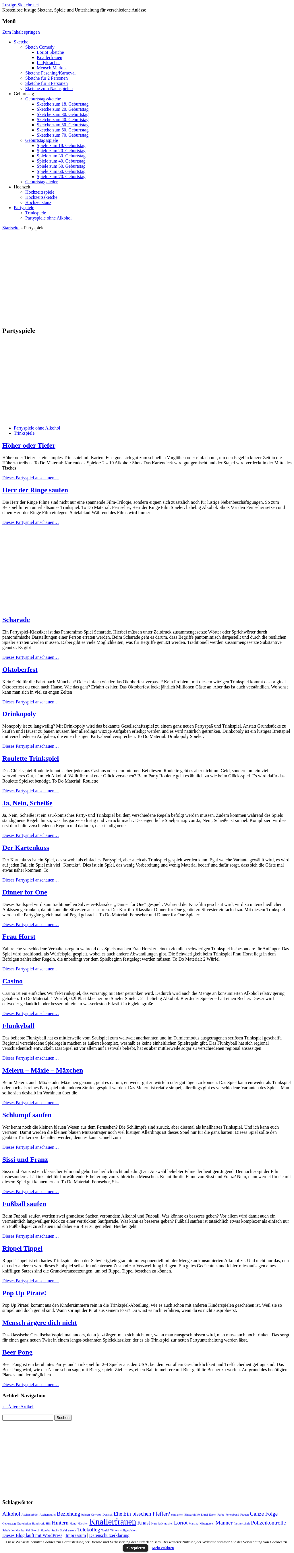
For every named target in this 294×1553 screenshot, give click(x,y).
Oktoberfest (20, 669)
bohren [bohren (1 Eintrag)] (85, 1514)
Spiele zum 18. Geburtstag (61, 145)
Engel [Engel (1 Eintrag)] (204, 1514)
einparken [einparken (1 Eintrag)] (177, 1514)
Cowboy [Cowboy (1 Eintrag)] (96, 1514)
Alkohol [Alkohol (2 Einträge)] (11, 1514)
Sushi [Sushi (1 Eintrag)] (63, 1530)
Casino (12, 981)
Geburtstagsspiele (41, 140)
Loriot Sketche (50, 52)
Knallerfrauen (49, 57)
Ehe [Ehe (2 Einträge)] (118, 1514)
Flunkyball (18, 1025)
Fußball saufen (24, 1203)
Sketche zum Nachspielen (49, 88)
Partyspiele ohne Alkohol (48, 217)
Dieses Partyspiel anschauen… (30, 477)
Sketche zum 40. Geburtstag (62, 119)
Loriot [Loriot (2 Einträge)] (181, 1523)
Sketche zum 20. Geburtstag (62, 109)
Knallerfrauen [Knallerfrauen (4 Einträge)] (112, 1521)
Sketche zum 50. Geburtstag (62, 124)
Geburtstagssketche (43, 98)
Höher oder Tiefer (28, 445)
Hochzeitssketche (41, 197)
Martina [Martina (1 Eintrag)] (193, 1523)
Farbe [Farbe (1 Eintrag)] (220, 1514)
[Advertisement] (147, 275)
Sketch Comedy (40, 47)
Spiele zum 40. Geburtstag (61, 161)
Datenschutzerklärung (109, 1535)
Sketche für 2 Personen (46, 78)
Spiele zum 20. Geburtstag (61, 150)
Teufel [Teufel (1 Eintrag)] (105, 1530)
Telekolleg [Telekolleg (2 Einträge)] (88, 1530)
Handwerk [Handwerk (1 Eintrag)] (38, 1523)
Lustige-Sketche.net (20, 4)
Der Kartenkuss (25, 847)
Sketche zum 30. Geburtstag (62, 114)
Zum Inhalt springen (21, 32)
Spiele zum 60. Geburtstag (61, 171)
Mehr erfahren (163, 1548)
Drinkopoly (19, 714)
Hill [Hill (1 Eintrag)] (48, 1523)
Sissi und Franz (25, 1159)
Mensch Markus (52, 67)
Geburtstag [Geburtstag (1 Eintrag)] (9, 1523)
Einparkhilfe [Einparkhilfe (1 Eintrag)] (192, 1514)
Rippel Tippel (22, 1248)
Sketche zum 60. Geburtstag (62, 129)
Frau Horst (18, 936)
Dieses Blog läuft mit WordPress (32, 1535)
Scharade (16, 619)
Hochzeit (22, 186)
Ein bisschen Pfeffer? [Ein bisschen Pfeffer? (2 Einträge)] (146, 1514)
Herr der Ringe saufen (35, 490)
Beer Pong (17, 1352)
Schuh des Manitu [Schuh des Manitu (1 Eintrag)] (13, 1530)
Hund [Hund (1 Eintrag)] (72, 1523)
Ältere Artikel (17, 1406)
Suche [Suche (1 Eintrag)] (55, 1530)
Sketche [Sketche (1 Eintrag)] (45, 1530)
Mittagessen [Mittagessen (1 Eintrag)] (207, 1523)
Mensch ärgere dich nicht (39, 1322)
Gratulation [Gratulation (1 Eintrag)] (24, 1523)
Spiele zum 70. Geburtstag (61, 176)
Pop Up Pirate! (24, 1293)
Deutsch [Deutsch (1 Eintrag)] (107, 1514)
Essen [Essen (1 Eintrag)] (212, 1514)
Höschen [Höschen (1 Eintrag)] (83, 1523)
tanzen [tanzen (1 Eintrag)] (72, 1530)
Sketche (21, 41)
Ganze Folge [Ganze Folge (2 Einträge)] (264, 1514)
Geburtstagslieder (41, 181)
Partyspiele (24, 207)
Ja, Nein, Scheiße (27, 803)
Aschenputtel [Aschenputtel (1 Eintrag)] (48, 1514)
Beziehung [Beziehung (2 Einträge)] (68, 1514)
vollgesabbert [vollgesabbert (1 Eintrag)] (128, 1530)
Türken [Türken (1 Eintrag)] (114, 1530)
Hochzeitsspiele (39, 192)
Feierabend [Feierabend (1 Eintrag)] (232, 1514)
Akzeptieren (135, 1548)
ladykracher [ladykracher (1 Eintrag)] (165, 1523)
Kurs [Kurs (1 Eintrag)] (154, 1523)
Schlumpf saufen (26, 1115)
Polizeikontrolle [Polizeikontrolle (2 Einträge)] (268, 1523)
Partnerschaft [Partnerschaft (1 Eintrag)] (242, 1523)
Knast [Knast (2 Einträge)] (143, 1523)
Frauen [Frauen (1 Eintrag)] (244, 1514)
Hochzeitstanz (38, 202)
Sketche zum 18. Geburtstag (62, 104)
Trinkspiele (35, 212)
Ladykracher (48, 62)
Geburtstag (24, 93)
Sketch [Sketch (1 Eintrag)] (35, 1530)
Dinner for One (24, 892)
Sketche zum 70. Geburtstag (62, 135)
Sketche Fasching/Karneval (50, 72)
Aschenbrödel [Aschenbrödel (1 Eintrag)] (29, 1514)
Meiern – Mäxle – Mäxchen (42, 1070)
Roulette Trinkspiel (30, 758)
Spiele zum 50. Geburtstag (61, 166)
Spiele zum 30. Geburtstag (61, 155)
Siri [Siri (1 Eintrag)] (28, 1530)
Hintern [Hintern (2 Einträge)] (60, 1523)
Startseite (11, 227)
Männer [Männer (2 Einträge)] (224, 1523)
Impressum (75, 1535)
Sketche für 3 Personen (46, 83)
